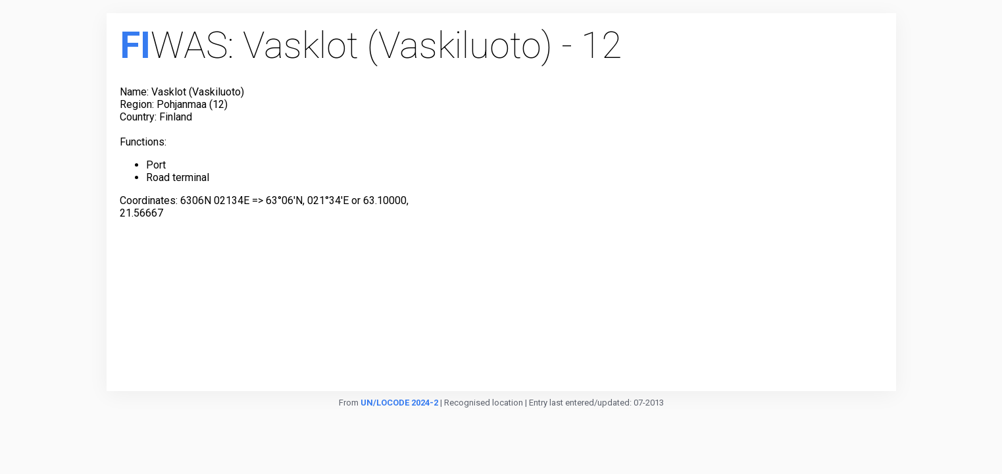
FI (135, 45)
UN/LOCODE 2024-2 (399, 403)
